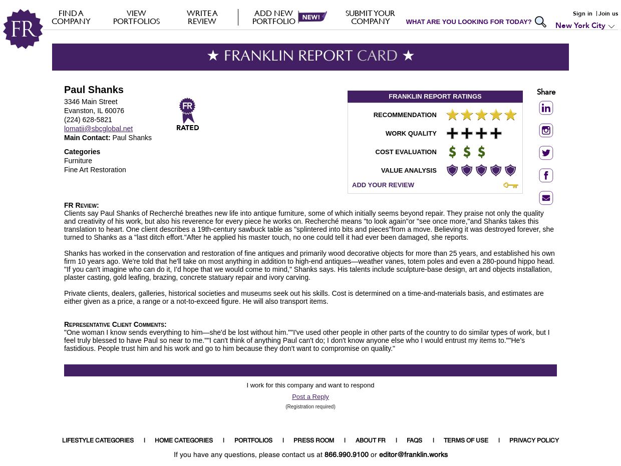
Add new (273, 17)
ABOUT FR (371, 441)
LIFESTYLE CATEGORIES (98, 441)
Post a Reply (310, 396)
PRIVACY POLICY (534, 441)
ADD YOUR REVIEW (383, 185)
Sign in (582, 14)
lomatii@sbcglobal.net (98, 129)
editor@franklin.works (413, 454)
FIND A (71, 17)
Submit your (370, 17)
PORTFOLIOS (253, 441)
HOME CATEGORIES (184, 441)
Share (546, 93)
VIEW (136, 17)
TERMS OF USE (466, 441)
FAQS (414, 441)
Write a (202, 17)
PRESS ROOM (313, 441)
